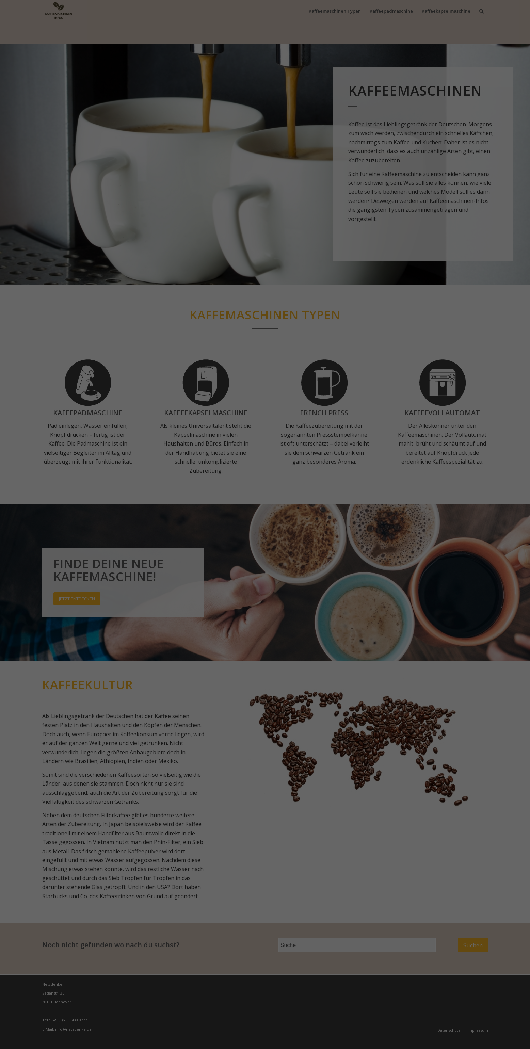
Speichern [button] (265, 550)
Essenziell (221, 511)
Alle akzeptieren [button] (265, 530)
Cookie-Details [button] (231, 571)
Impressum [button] (302, 571)
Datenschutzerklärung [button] (268, 571)
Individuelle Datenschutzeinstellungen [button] (265, 564)
